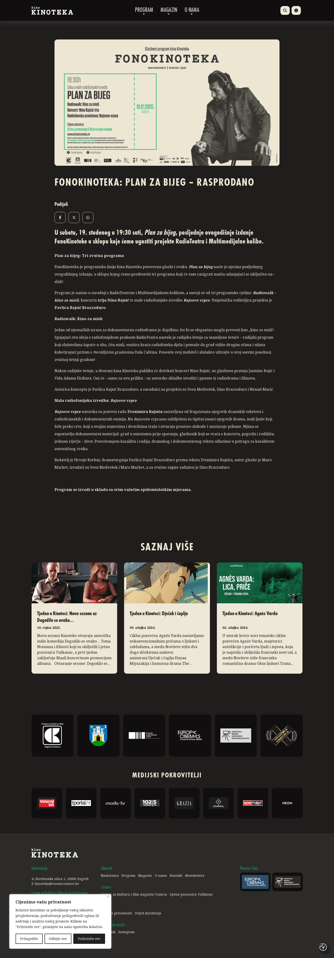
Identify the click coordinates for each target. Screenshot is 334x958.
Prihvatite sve (89, 938)
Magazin (169, 10)
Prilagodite (29, 938)
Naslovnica (110, 875)
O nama (192, 10)
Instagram (126, 932)
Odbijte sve (58, 938)
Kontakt (176, 875)
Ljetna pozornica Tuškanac (191, 894)
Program (144, 10)
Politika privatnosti (116, 913)
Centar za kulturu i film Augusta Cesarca (134, 894)
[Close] (108, 897)
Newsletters (194, 875)
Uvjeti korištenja (148, 913)
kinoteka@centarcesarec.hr (57, 883)
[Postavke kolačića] (323, 947)
